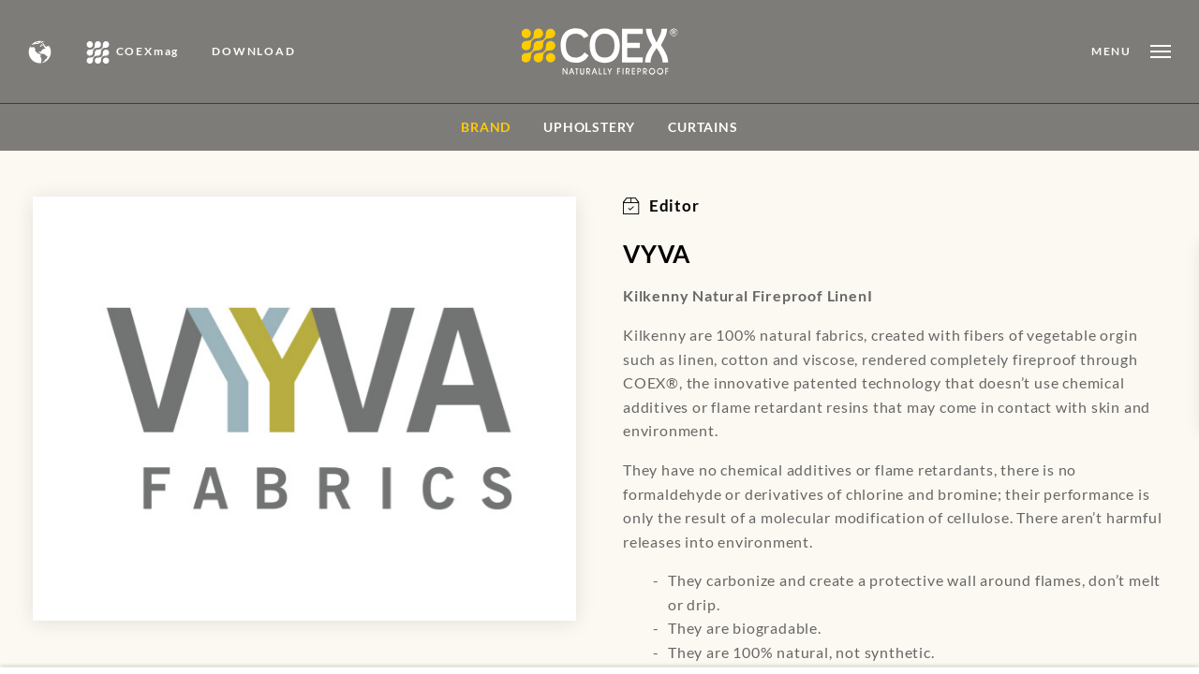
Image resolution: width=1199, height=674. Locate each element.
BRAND (486, 127)
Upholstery (589, 127)
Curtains (702, 127)
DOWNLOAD (253, 51)
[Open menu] (1131, 51)
